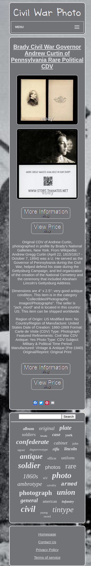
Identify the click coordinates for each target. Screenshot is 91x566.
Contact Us (47, 542)
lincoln (70, 448)
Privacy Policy (47, 550)
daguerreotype (39, 449)
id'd (45, 478)
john (75, 443)
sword (47, 516)
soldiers (29, 434)
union (66, 492)
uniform (67, 458)
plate (65, 427)
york (69, 435)
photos (52, 467)
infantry (68, 501)
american (50, 501)
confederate (32, 441)
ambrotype (29, 484)
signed (21, 450)
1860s (30, 476)
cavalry (51, 485)
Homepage (47, 534)
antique (31, 456)
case (56, 434)
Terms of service (47, 557)
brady (44, 435)
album (28, 428)
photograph (35, 492)
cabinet (60, 442)
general (29, 500)
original (46, 428)
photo (61, 475)
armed (69, 484)
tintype (63, 509)
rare (70, 466)
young (44, 512)
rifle (56, 449)
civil (28, 509)
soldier (29, 465)
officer (51, 458)
